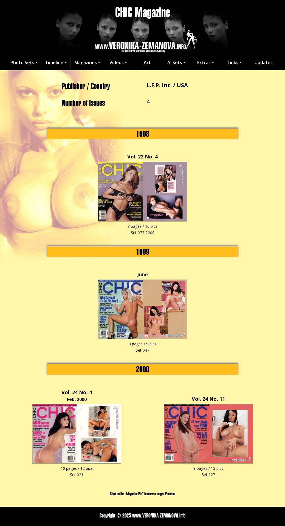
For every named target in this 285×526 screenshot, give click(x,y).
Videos (116, 62)
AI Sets (174, 62)
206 (151, 232)
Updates (264, 62)
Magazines (85, 62)
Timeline (54, 62)
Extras (204, 62)
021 (80, 474)
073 (141, 232)
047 (146, 350)
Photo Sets (22, 62)
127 (211, 474)
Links (233, 62)
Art (147, 62)
